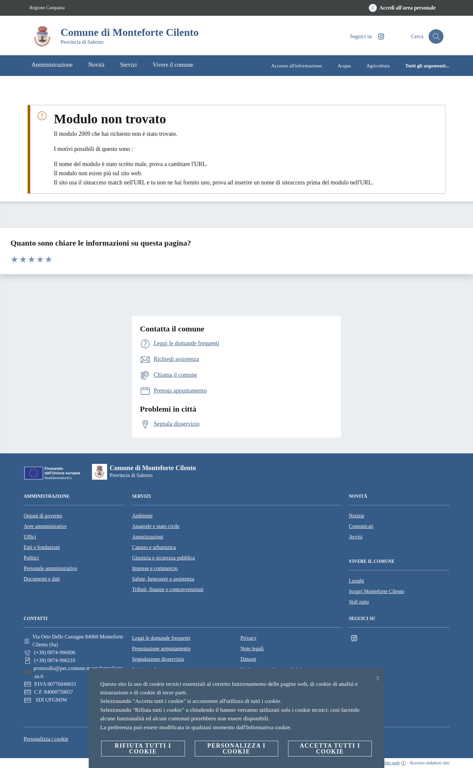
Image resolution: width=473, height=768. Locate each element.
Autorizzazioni (147, 537)
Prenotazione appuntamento (161, 648)
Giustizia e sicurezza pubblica (163, 558)
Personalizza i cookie (46, 739)
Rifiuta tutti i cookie (143, 748)
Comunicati (361, 526)
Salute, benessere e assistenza (163, 579)
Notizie (356, 515)
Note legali (252, 648)
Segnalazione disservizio (158, 659)
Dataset (248, 659)
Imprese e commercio (155, 568)
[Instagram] (377, 37)
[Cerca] (435, 36)
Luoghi (356, 581)
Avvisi (355, 537)
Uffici (30, 537)
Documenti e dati (42, 579)
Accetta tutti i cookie (330, 748)
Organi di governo (43, 515)
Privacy (248, 638)
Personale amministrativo (50, 568)
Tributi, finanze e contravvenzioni (167, 589)
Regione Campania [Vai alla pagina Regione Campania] (47, 7)
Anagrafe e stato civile (155, 526)
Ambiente (142, 515)
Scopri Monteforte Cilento (376, 591)
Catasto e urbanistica (154, 547)
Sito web (391, 762)
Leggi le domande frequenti (161, 638)
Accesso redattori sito (429, 762)
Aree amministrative (45, 526)
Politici (31, 558)
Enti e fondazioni (42, 547)
